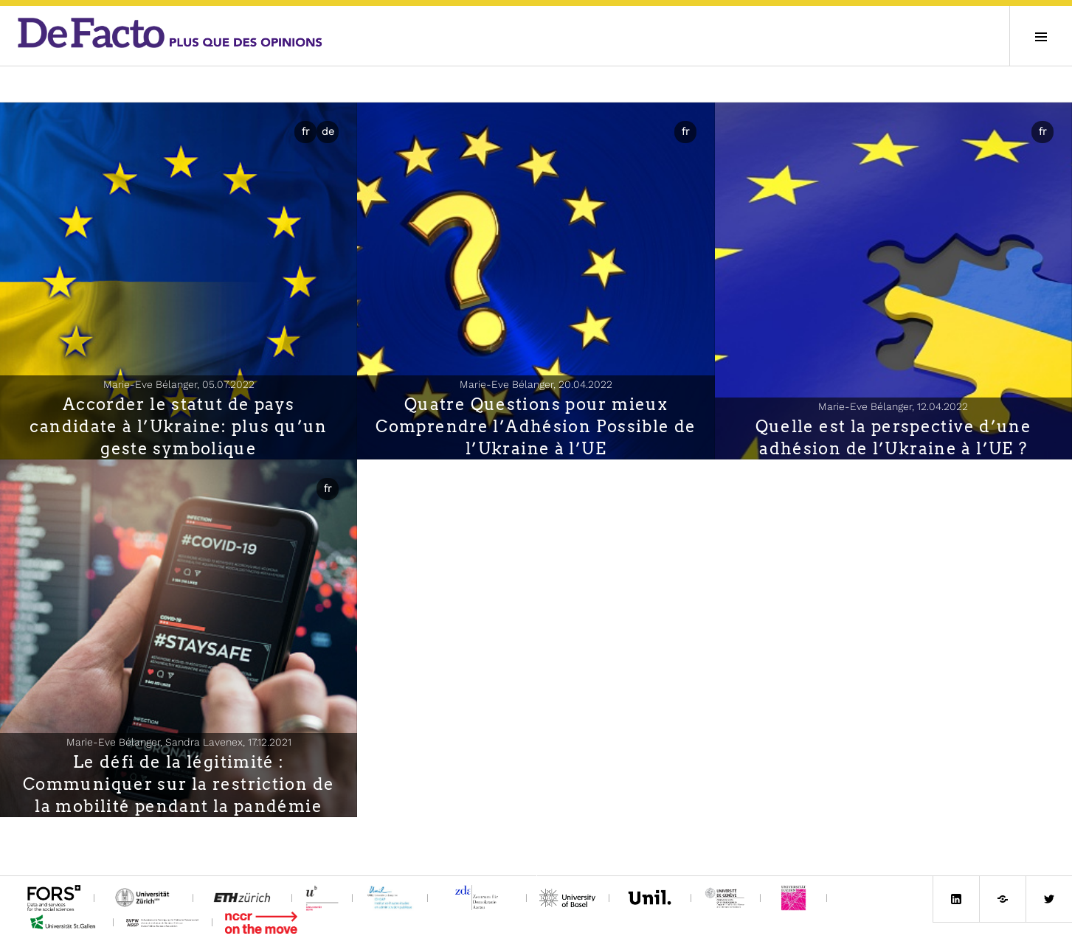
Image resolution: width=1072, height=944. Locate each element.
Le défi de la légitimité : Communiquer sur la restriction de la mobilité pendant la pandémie (178, 784)
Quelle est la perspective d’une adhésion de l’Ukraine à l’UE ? (893, 437)
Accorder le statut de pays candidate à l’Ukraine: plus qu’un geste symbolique (178, 426)
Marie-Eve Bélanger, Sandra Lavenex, (178, 742)
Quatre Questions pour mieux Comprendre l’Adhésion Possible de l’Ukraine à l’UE (536, 426)
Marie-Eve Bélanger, (179, 384)
